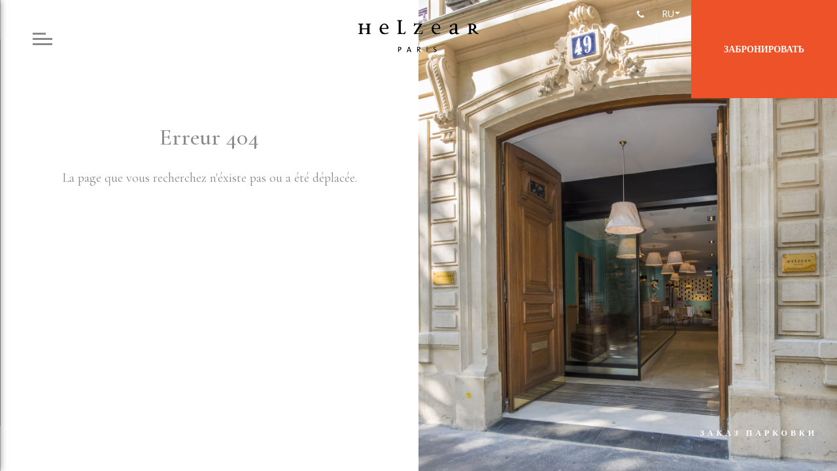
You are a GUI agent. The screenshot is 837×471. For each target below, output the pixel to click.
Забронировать (764, 48)
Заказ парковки (758, 433)
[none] (670, 13)
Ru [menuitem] (668, 13)
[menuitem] (670, 13)
